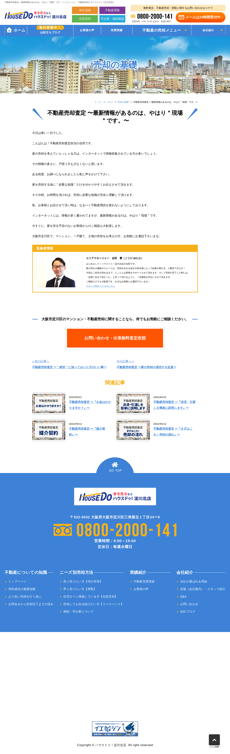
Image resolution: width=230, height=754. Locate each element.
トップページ (17, 581)
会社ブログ (187, 611)
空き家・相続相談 (112, 18)
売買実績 (110, 31)
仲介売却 (85, 10)
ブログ (109, 102)
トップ (98, 102)
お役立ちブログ (47, 30)
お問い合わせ (189, 604)
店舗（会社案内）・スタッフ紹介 (202, 589)
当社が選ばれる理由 (193, 581)
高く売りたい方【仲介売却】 (82, 581)
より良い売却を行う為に (24, 596)
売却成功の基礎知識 (22, 589)
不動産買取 (112, 10)
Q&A (183, 596)
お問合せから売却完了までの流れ (31, 604)
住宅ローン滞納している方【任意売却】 (90, 596)
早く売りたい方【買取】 (79, 589)
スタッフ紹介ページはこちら (100, 286)
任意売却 (85, 18)
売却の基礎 (123, 102)
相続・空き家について (78, 611)
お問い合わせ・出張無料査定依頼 (115, 338)
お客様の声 (81, 31)
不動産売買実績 (144, 581)
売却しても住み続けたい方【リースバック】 (93, 604)
